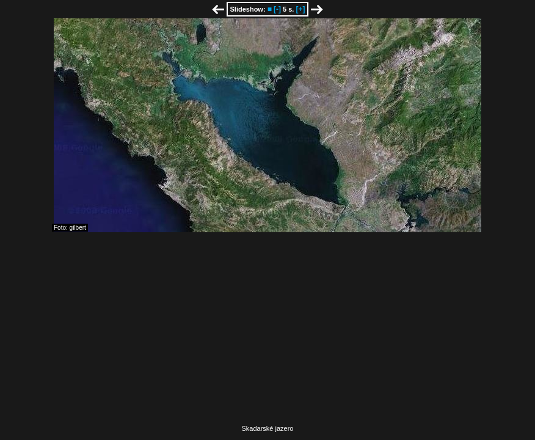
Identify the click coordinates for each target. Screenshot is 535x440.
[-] (277, 9)
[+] (300, 9)
